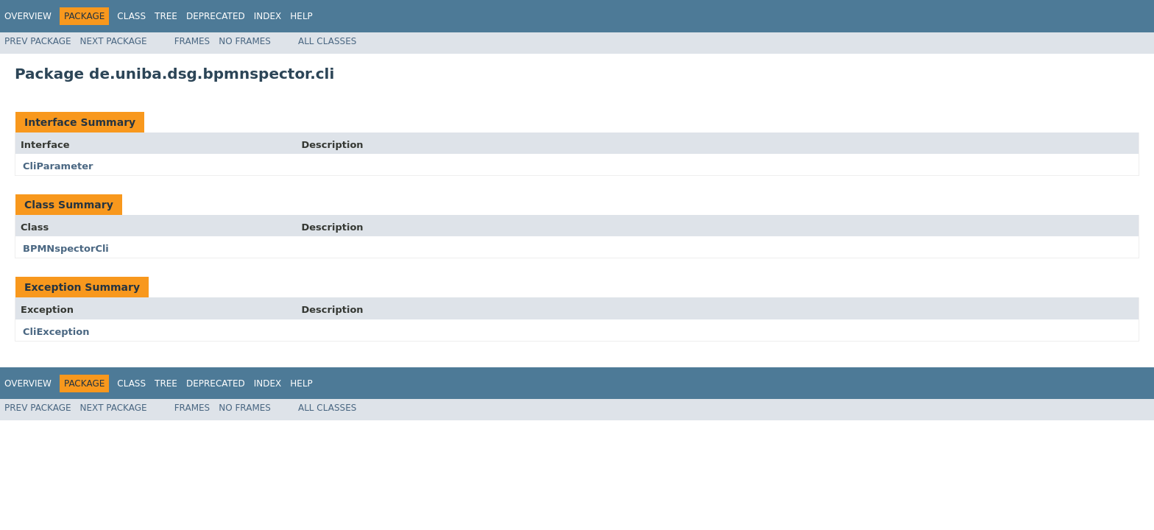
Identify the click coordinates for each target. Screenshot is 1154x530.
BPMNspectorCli (66, 248)
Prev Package (37, 41)
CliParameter (58, 166)
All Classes (327, 41)
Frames (192, 41)
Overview (28, 16)
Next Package (113, 41)
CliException (56, 331)
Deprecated (215, 16)
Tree (166, 16)
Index (268, 16)
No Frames (245, 41)
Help (301, 16)
